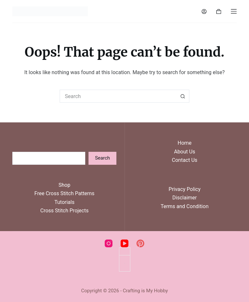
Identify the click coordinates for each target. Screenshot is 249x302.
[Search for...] (118, 96)
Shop (64, 185)
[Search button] (182, 96)
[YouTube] (124, 243)
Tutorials (64, 202)
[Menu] (234, 11)
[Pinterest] (140, 243)
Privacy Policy (185, 189)
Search (102, 158)
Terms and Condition (184, 206)
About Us (184, 152)
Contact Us (184, 160)
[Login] (204, 11)
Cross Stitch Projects (64, 210)
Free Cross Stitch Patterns (64, 193)
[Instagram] (109, 243)
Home (185, 143)
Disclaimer (184, 198)
